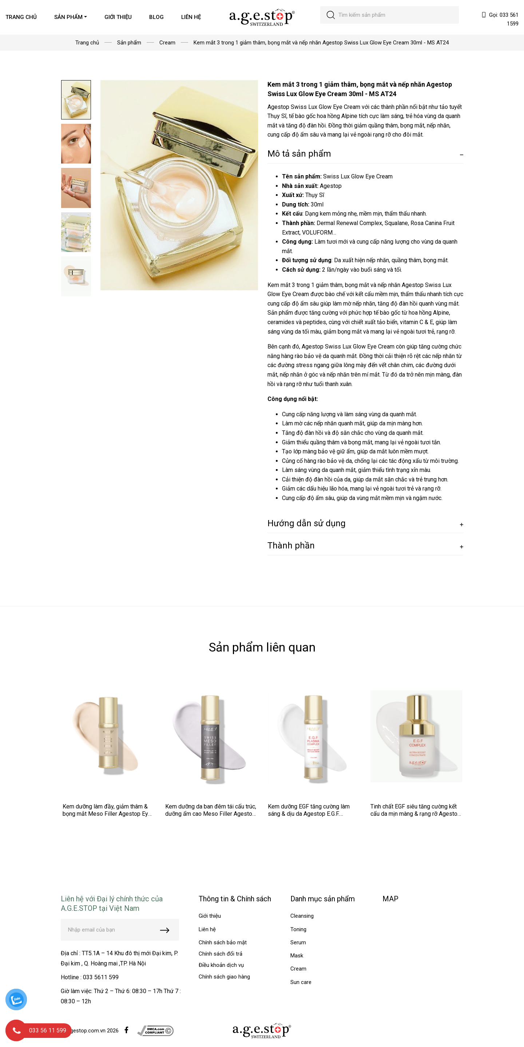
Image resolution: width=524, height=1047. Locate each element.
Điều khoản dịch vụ (221, 965)
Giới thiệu (210, 916)
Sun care (300, 982)
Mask (296, 955)
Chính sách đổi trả (220, 953)
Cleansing (302, 916)
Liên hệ (207, 929)
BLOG (156, 17)
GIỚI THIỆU (118, 17)
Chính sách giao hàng (224, 976)
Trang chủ (87, 42)
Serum (298, 942)
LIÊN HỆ (191, 17)
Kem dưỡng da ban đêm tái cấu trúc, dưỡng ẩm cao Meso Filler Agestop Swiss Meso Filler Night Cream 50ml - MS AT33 (210, 817)
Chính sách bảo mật (223, 942)
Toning (298, 929)
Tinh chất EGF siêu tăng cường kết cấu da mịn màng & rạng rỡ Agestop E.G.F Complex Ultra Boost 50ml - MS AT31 (415, 817)
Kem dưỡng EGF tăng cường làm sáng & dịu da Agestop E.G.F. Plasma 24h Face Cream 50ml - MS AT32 (313, 817)
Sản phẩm (129, 42)
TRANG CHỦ (21, 17)
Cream (167, 42)
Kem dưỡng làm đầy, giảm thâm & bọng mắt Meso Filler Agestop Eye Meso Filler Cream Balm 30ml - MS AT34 (107, 817)
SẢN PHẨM (68, 17)
